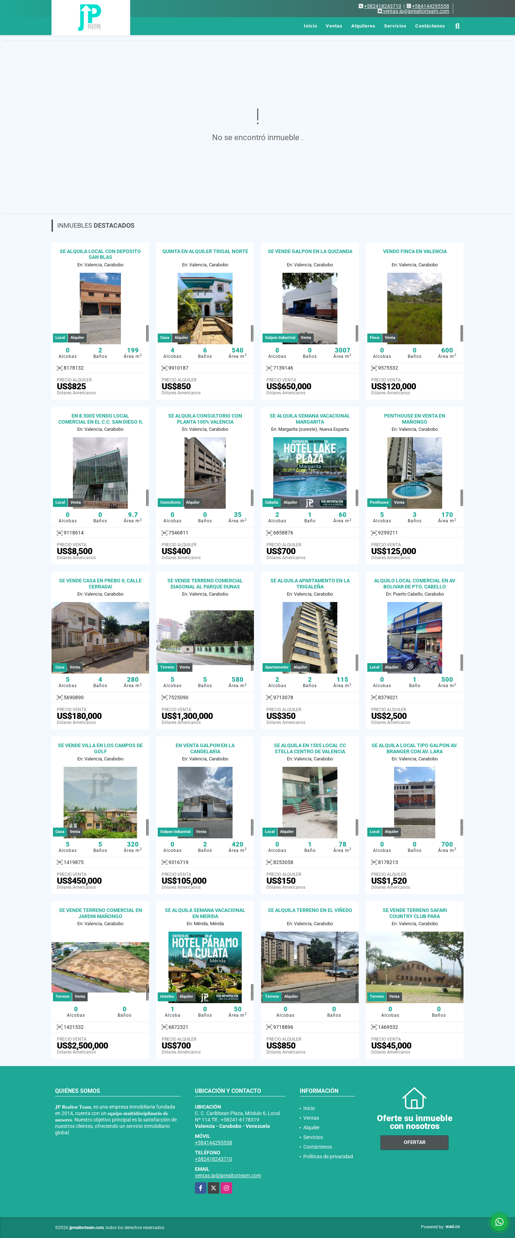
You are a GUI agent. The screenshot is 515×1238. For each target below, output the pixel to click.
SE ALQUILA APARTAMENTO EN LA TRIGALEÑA (310, 584)
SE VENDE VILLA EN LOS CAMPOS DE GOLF (100, 748)
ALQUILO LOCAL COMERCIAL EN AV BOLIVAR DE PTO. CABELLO (414, 584)
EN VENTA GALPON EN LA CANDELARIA (205, 748)
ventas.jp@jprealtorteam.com (228, 1175)
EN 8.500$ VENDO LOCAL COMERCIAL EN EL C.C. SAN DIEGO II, (100, 419)
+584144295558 (430, 6)
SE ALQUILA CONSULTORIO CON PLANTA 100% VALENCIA (205, 419)
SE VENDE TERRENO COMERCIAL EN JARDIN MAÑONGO (100, 913)
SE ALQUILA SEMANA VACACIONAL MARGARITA (310, 419)
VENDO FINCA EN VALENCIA (415, 251)
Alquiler (311, 1127)
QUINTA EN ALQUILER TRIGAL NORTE (205, 251)
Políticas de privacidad (328, 1156)
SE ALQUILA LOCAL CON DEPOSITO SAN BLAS (100, 254)
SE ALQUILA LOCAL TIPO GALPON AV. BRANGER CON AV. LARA (415, 748)
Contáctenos (430, 26)
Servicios (395, 26)
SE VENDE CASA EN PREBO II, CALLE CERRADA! (100, 584)
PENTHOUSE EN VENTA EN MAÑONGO (414, 419)
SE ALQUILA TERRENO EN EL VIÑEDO (310, 910)
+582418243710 (382, 6)
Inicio (310, 26)
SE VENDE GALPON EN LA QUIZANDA (310, 251)
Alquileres (363, 26)
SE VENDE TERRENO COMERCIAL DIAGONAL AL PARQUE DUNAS (205, 584)
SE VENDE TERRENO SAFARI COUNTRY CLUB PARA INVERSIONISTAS (415, 916)
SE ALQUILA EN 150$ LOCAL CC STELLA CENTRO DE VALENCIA (310, 748)
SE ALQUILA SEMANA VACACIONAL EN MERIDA (205, 913)
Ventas (334, 26)
